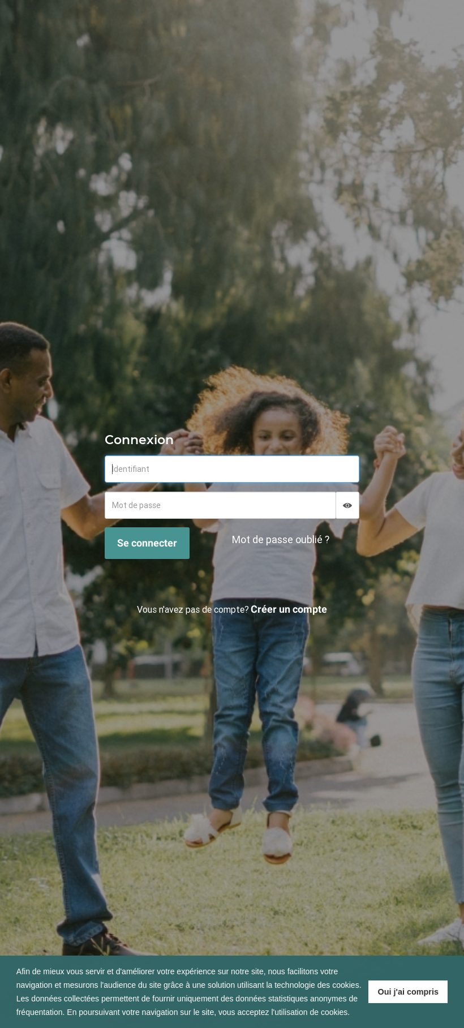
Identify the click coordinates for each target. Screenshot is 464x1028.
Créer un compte (289, 609)
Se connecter (147, 543)
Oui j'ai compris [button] (408, 991)
